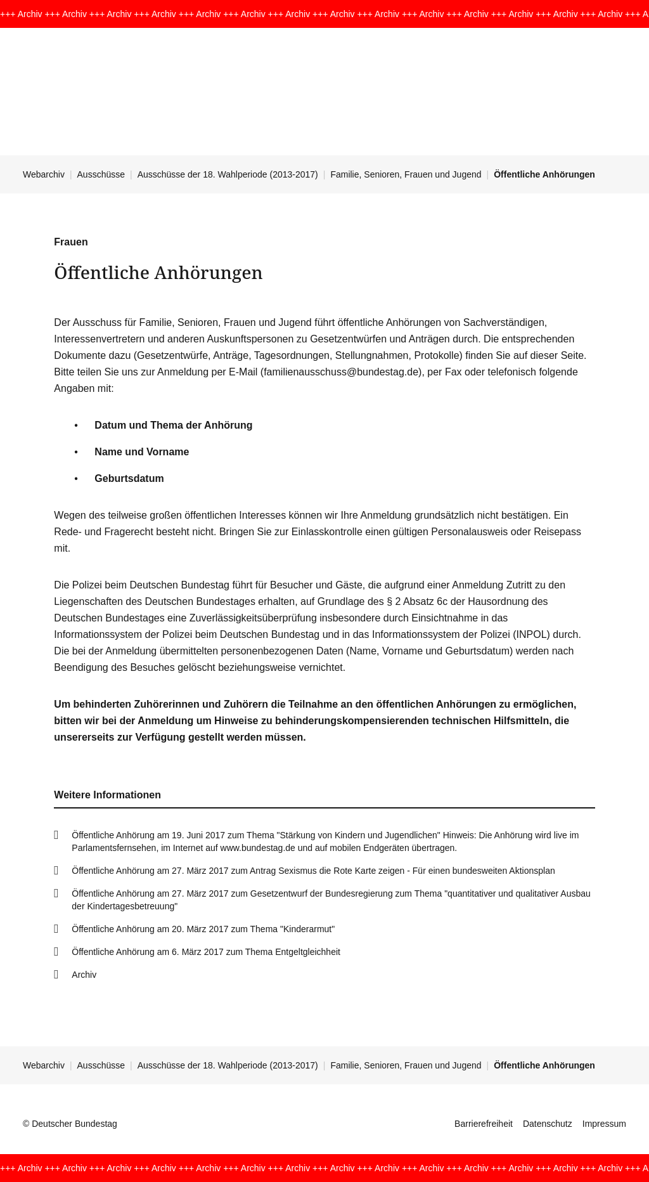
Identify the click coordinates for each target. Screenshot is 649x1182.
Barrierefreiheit (483, 1124)
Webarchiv (44, 174)
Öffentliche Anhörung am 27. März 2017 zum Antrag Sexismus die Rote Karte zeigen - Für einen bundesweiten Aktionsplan (313, 871)
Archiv (84, 975)
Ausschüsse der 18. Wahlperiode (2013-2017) (228, 174)
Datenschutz (547, 1124)
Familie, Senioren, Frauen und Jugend (405, 174)
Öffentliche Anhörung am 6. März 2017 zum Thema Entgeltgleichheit (206, 952)
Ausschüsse (101, 174)
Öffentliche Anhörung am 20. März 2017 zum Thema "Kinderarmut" (203, 929)
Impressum (604, 1124)
